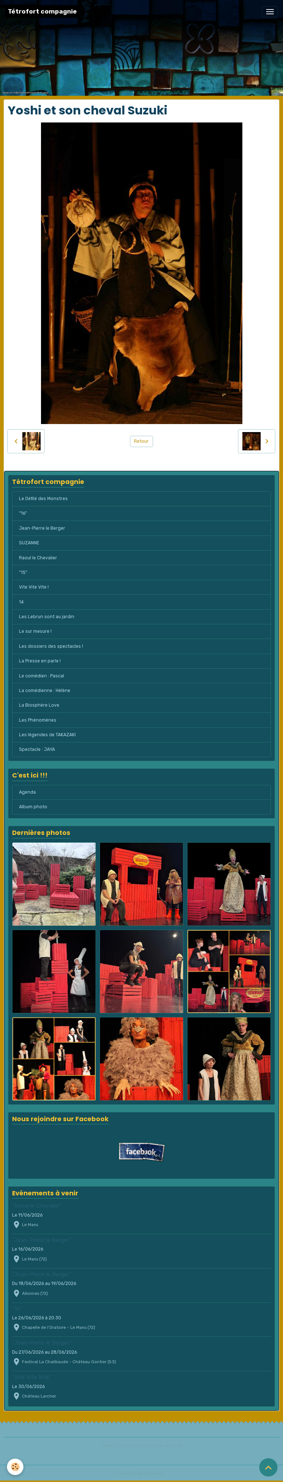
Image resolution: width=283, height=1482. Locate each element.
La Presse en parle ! (40, 661)
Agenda (27, 792)
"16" (23, 513)
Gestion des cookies (141, 1473)
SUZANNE (29, 542)
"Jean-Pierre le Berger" (41, 1240)
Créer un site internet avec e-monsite (141, 1445)
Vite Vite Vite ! (34, 587)
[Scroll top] (268, 1467)
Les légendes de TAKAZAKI (47, 734)
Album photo (33, 806)
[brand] (42, 11)
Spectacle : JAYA (37, 749)
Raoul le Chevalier (38, 557)
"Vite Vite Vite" (31, 1377)
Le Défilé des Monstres (43, 498)
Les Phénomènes (37, 720)
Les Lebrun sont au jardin (46, 616)
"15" (23, 572)
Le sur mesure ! (35, 631)
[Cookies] (15, 1467)
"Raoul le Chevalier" (37, 1205)
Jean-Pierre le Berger (42, 528)
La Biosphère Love (39, 705)
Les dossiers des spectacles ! (51, 646)
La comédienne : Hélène (44, 690)
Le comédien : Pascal (41, 675)
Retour (141, 441)
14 (21, 602)
